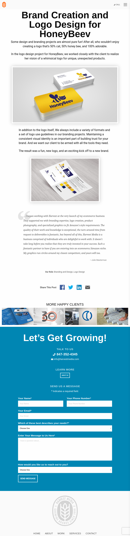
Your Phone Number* (79, 398)
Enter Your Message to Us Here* (36, 435)
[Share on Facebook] (62, 287)
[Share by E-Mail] (87, 287)
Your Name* (25, 398)
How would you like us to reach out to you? (43, 464)
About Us (65, 375)
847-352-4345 (65, 354)
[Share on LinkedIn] (79, 287)
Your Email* (24, 410)
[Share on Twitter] (70, 287)
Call (117, 5)
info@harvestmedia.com (65, 359)
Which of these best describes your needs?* (43, 423)
